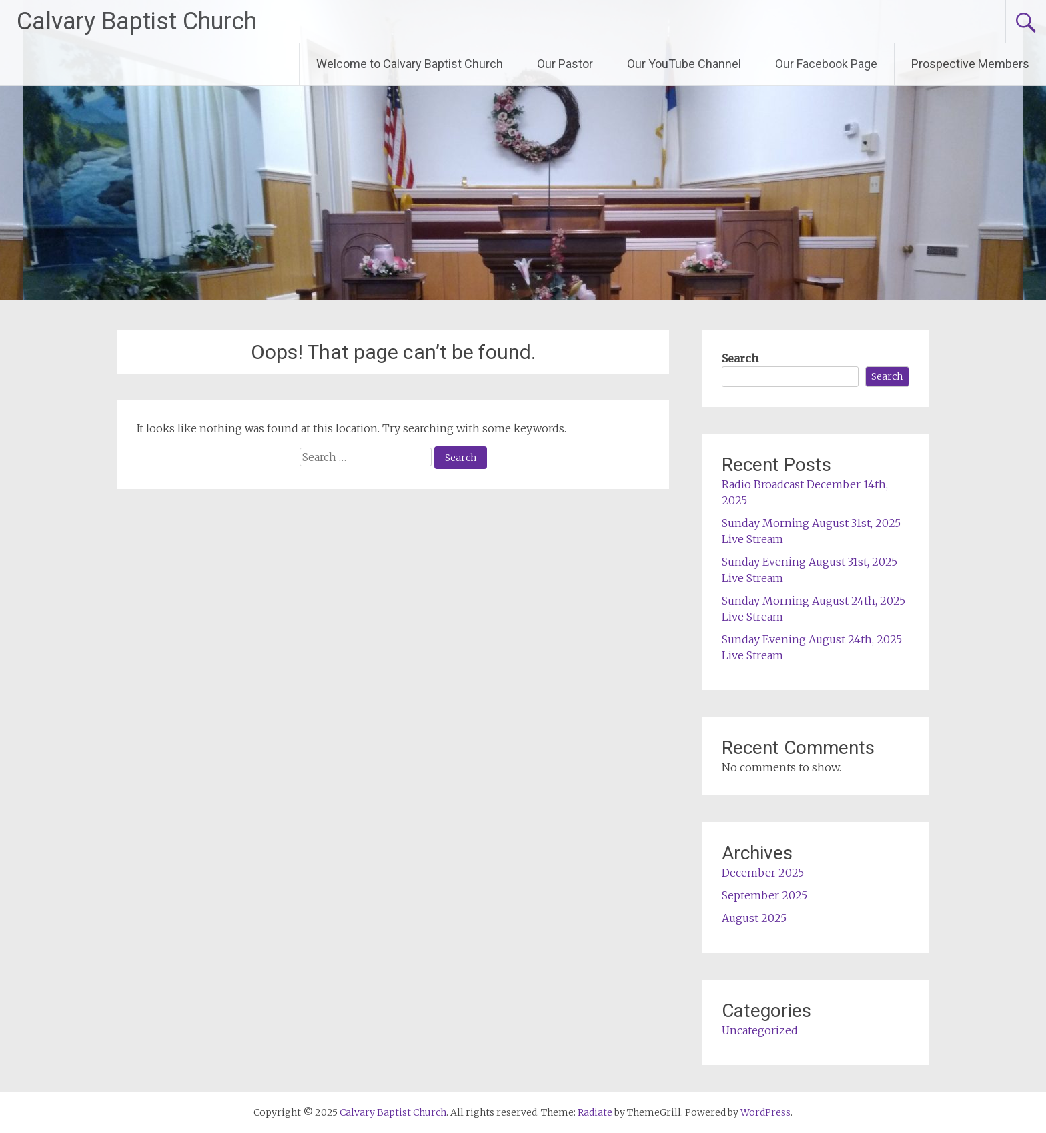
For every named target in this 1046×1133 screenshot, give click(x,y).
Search (740, 358)
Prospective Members (970, 64)
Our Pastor (565, 64)
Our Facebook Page (826, 64)
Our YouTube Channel (684, 64)
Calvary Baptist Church (137, 21)
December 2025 (763, 872)
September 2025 (764, 895)
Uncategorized (760, 1030)
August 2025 (754, 918)
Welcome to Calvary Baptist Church (409, 64)
